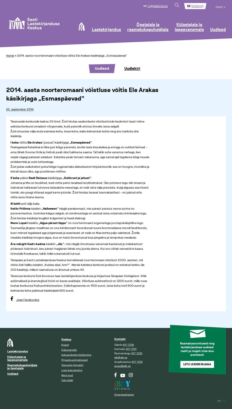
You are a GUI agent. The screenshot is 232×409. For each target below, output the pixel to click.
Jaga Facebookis (27, 300)
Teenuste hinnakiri (72, 365)
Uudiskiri (132, 68)
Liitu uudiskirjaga (197, 364)
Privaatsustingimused (74, 360)
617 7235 (136, 353)
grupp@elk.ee (122, 366)
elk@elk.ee (120, 357)
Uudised (218, 29)
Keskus (66, 340)
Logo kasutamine (71, 370)
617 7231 (131, 349)
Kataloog (197, 6)
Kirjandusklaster (124, 394)
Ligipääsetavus (158, 6)
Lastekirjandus (106, 29)
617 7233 (137, 362)
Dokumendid (69, 350)
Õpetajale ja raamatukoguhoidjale (148, 27)
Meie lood (67, 375)
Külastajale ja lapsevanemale (189, 27)
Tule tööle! (67, 380)
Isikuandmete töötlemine (76, 355)
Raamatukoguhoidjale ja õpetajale (22, 366)
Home (10, 56)
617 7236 (128, 345)
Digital (221, 401)
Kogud (65, 345)
